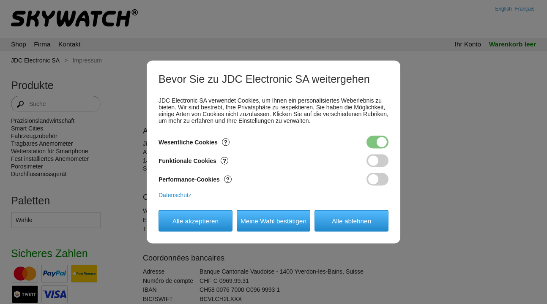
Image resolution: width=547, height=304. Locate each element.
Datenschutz (175, 195)
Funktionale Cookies (193, 160)
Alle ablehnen (351, 220)
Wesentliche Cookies (194, 142)
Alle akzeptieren (195, 220)
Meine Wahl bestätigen (273, 220)
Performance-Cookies (195, 179)
